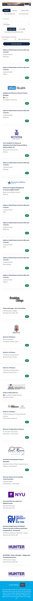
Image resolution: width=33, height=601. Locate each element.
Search (6, 10)
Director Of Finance (9, 337)
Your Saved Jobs (24, 14)
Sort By (5, 39)
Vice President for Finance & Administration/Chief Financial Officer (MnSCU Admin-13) (15, 145)
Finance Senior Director (10, 392)
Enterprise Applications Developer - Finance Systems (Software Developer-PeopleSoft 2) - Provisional (15, 528)
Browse (15, 10)
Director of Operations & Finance (13, 429)
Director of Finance (9, 352)
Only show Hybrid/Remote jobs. (13, 32)
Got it (22, 585)
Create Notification (24, 39)
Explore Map (25, 10)
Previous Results (17, 44)
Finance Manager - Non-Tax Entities (14, 308)
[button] (22, 29)
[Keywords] (16, 19)
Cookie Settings (14, 585)
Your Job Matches (9, 14)
